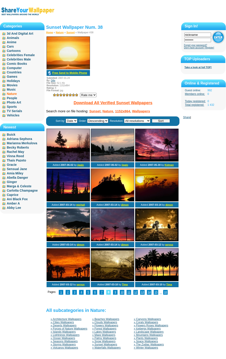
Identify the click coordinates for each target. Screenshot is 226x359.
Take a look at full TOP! (198, 67)
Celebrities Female (21, 55)
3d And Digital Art (20, 33)
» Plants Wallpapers (146, 338)
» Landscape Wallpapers (149, 331)
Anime (11, 42)
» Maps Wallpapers (103, 335)
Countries (14, 72)
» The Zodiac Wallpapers (149, 344)
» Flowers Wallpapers (105, 325)
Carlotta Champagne (22, 190)
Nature (60, 32)
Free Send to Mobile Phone (69, 73)
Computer (14, 68)
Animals (13, 38)
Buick (11, 134)
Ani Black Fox (17, 199)
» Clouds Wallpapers (104, 322)
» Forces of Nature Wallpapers (69, 328)
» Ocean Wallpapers (63, 338)
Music (11, 89)
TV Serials (14, 111)
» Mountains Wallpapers (148, 335)
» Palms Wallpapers (104, 338)
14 (149, 292)
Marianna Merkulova (22, 143)
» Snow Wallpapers (103, 341)
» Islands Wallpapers (63, 331)
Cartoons (14, 51)
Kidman (169, 165)
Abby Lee (14, 208)
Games (12, 76)
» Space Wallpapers (146, 341)
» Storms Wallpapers (63, 344)
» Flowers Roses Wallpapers (151, 325)
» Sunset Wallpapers (104, 344)
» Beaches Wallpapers (105, 319)
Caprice (12, 195)
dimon (125, 204)
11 (128, 292)
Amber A (13, 203)
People (12, 98)
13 (142, 292)
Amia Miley (15, 173)
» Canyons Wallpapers (147, 319)
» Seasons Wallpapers (64, 341)
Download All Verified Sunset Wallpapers (113, 103)
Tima (125, 284)
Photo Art (14, 102)
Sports (12, 106)
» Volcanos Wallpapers (64, 347)
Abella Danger (17, 177)
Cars (10, 46)
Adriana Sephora (19, 139)
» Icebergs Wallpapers (147, 328)
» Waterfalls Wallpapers (106, 347)
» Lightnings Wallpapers (65, 335)
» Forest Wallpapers (104, 328)
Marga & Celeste (19, 186)
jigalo (80, 165)
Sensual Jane (17, 169)
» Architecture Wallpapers (66, 319)
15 (156, 292)
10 (122, 292)
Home (49, 32)
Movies (12, 85)
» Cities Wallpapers (62, 322)
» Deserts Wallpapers (63, 325)
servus (169, 244)
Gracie (12, 164)
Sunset (70, 32)
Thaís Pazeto (16, 160)
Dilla (53, 80)
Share (186, 117)
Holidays (13, 81)
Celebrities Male (19, 59)
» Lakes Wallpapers (104, 331)
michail (80, 204)
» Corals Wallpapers (146, 322)
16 (165, 292)
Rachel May (15, 152)
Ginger (12, 182)
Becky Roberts (18, 147)
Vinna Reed (15, 156)
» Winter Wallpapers (146, 347)
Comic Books (17, 63)
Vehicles (13, 115)
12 (135, 292)
